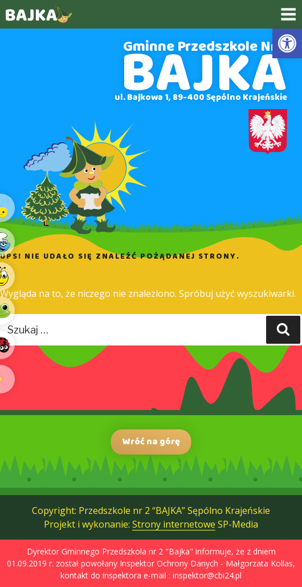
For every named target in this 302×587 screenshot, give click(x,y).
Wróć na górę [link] (151, 442)
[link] (287, 43)
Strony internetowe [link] (173, 524)
